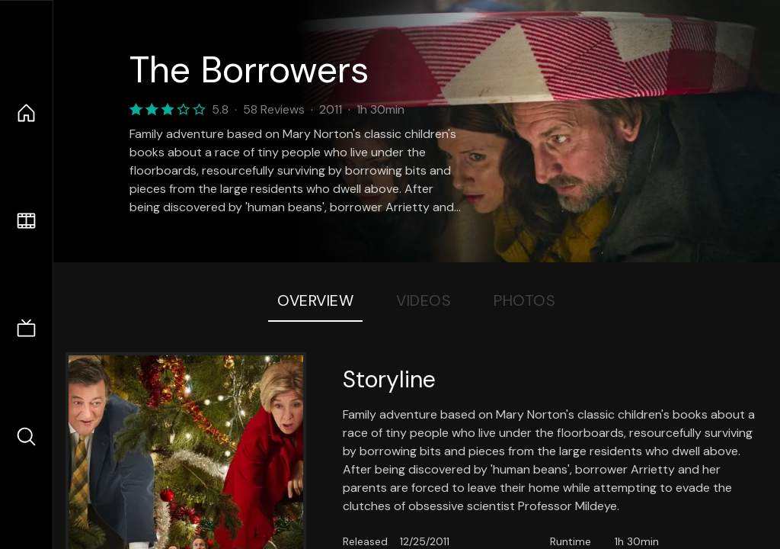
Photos (524, 300)
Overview (315, 300)
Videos (423, 300)
